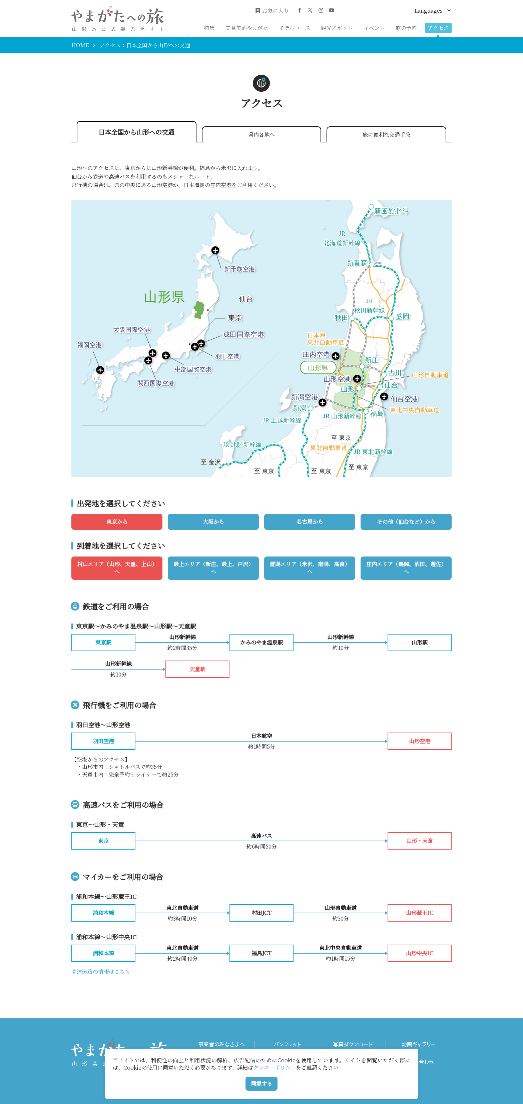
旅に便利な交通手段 (387, 134)
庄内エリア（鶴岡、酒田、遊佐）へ (406, 567)
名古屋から (310, 521)
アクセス (438, 28)
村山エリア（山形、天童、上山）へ (117, 567)
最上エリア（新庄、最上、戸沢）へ (213, 567)
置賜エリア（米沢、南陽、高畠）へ (310, 567)
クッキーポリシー (274, 1067)
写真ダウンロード (353, 1044)
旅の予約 (406, 28)
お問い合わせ (418, 1062)
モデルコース (294, 28)
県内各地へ (261, 134)
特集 (209, 28)
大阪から (213, 521)
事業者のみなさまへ (221, 1044)
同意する (261, 1083)
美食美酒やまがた (246, 28)
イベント (374, 28)
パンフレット (287, 1044)
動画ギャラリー (419, 1044)
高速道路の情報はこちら (100, 971)
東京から (117, 521)
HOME (80, 45)
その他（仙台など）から (406, 521)
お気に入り (272, 11)
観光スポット (337, 28)
